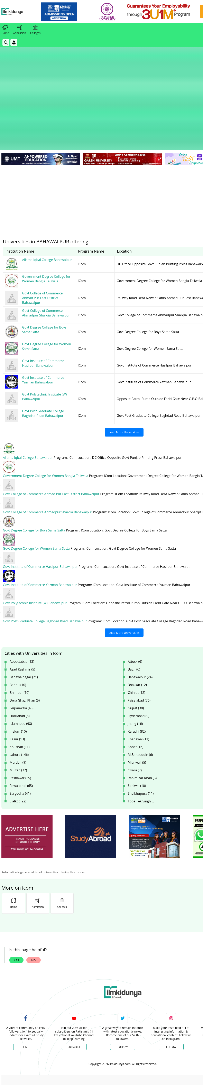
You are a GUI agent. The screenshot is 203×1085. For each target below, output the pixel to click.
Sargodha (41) (20, 738)
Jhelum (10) (18, 676)
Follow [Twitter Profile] (123, 992)
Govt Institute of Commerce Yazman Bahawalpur (40, 529)
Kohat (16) (135, 692)
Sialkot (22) (18, 746)
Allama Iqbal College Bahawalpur (28, 402)
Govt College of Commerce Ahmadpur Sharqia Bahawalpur (48, 457)
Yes (16, 905)
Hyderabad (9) (138, 660)
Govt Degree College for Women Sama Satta (37, 493)
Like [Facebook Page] (25, 992)
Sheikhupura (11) (141, 738)
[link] (71, 11)
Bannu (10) (18, 629)
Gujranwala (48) (22, 653)
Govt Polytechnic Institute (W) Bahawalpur (35, 548)
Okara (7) (135, 715)
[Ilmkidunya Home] (23, 11)
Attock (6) (135, 606)
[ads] (27, 781)
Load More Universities (124, 377)
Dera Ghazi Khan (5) (25, 645)
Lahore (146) (19, 699)
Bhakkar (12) (137, 629)
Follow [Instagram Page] (171, 992)
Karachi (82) (137, 676)
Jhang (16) (135, 668)
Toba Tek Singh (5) (142, 746)
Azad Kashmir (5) (22, 614)
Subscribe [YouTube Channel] (74, 992)
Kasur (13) (17, 684)
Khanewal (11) (138, 684)
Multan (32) (18, 715)
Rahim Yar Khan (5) (142, 723)
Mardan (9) (18, 707)
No (33, 905)
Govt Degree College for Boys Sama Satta (34, 475)
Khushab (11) (19, 692)
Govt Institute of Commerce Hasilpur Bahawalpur (41, 511)
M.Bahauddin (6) (140, 699)
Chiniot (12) (136, 637)
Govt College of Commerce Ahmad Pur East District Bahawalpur (51, 439)
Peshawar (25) (20, 723)
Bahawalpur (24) (140, 622)
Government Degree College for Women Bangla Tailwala (46, 420)
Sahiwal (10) (137, 730)
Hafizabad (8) (20, 660)
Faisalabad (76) (139, 645)
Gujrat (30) (136, 653)
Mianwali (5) (137, 707)
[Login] (13, 42)
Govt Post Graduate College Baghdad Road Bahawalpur (45, 566)
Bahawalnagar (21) (24, 622)
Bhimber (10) (19, 637)
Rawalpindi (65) (21, 730)
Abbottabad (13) (22, 606)
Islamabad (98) (21, 668)
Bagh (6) (134, 614)
